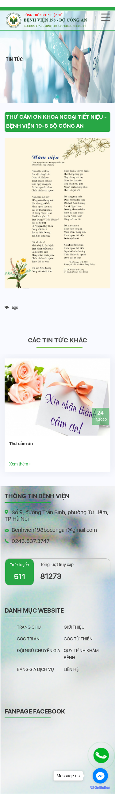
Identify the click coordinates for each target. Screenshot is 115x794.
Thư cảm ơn (21, 443)
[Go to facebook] (100, 776)
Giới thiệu (74, 627)
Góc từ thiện (78, 638)
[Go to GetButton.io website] (100, 788)
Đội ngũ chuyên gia (38, 650)
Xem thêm (20, 463)
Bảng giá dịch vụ (35, 669)
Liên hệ (71, 669)
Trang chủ (29, 627)
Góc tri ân (28, 638)
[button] (57, 96)
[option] (57, 415)
